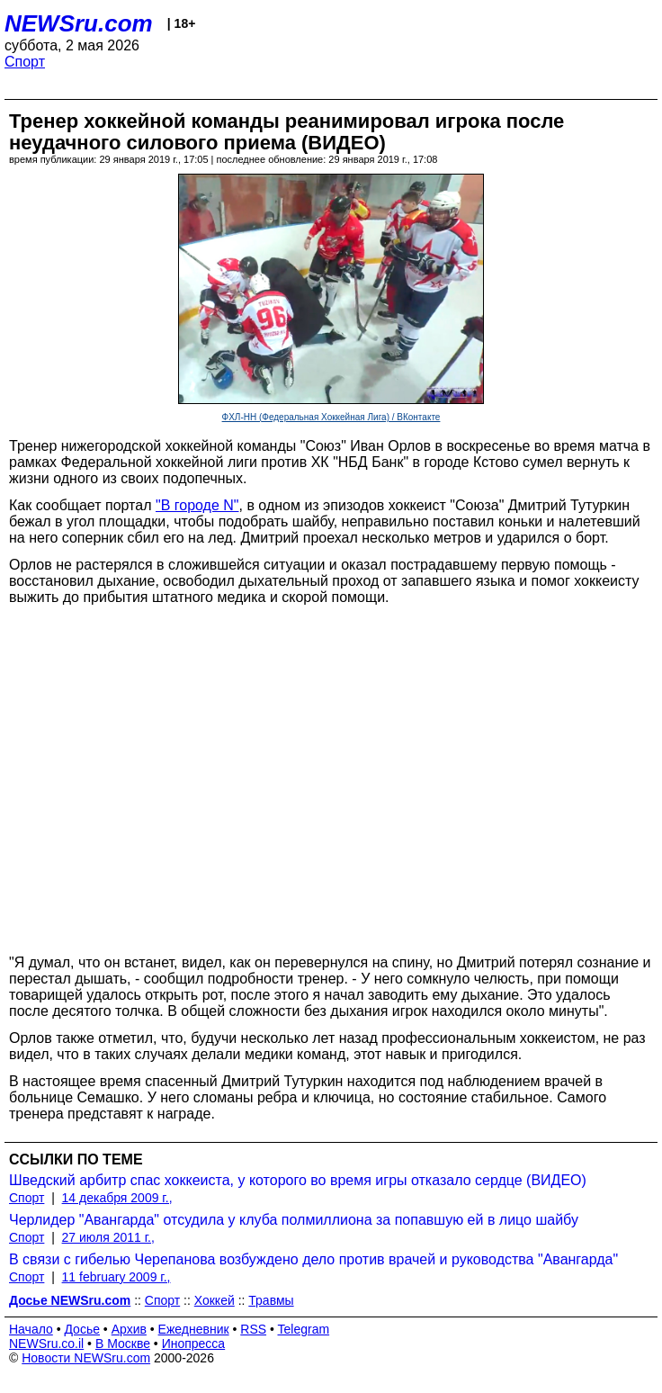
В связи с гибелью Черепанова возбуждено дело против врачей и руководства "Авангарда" (313, 1259)
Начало (31, 1329)
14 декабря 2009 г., (117, 1198)
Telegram (304, 1329)
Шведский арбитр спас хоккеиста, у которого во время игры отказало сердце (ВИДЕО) (297, 1180)
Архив (129, 1329)
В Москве (122, 1343)
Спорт (24, 61)
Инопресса (194, 1343)
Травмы (270, 1300)
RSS (253, 1329)
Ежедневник (193, 1329)
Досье (82, 1329)
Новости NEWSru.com (86, 1358)
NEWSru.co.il (46, 1343)
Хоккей (214, 1300)
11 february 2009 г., (116, 1277)
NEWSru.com (78, 23)
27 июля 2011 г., (108, 1237)
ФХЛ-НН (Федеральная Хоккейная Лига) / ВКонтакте (331, 417)
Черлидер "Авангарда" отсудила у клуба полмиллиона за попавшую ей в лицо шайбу (293, 1219)
